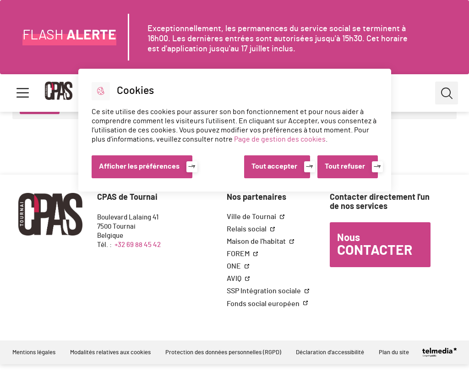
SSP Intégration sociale (264, 291)
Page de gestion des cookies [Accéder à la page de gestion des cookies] (280, 139)
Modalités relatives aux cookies (110, 353)
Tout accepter (274, 166)
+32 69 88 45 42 (138, 244)
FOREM (239, 254)
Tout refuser (345, 166)
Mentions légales (33, 353)
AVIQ (235, 278)
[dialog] (234, 130)
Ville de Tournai (252, 216)
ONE (234, 266)
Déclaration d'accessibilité (330, 353)
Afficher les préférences (139, 166)
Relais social (247, 229)
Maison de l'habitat (257, 241)
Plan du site (394, 353)
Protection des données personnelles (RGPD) (223, 353)
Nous (374, 245)
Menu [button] (22, 93)
